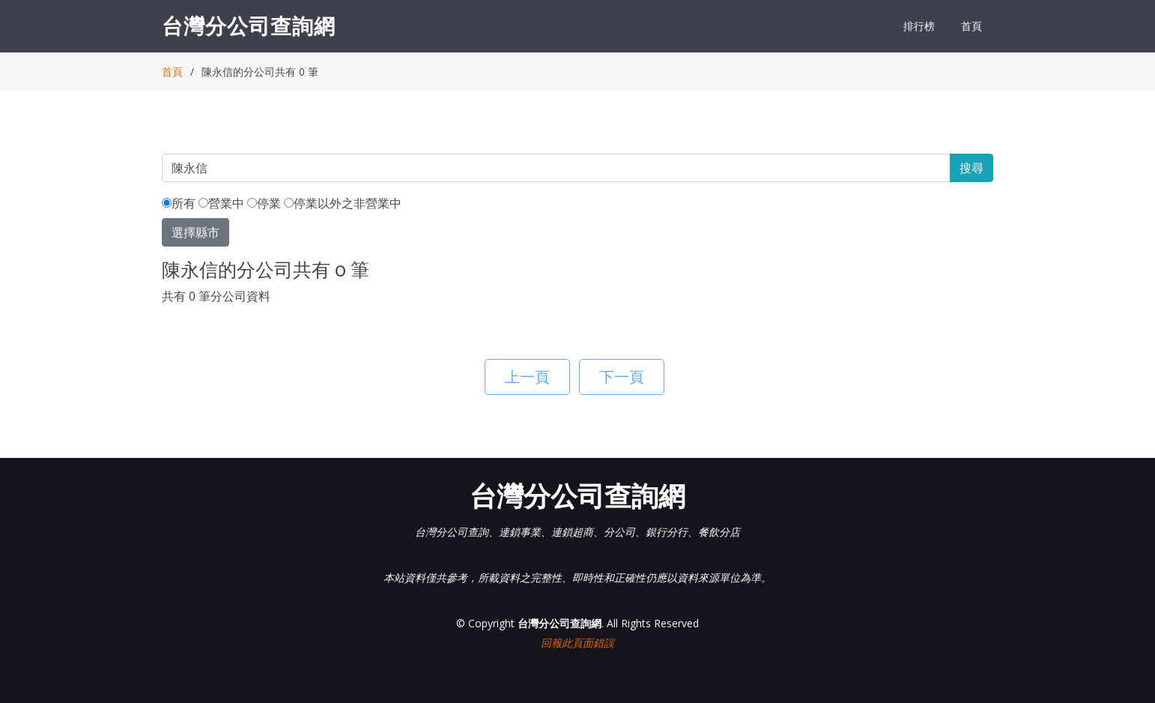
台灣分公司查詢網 (249, 25)
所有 (178, 203)
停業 (264, 203)
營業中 (221, 203)
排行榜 (919, 26)
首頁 (971, 26)
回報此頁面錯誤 (577, 643)
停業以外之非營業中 (342, 203)
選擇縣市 (195, 232)
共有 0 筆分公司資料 (216, 296)
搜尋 (971, 168)
